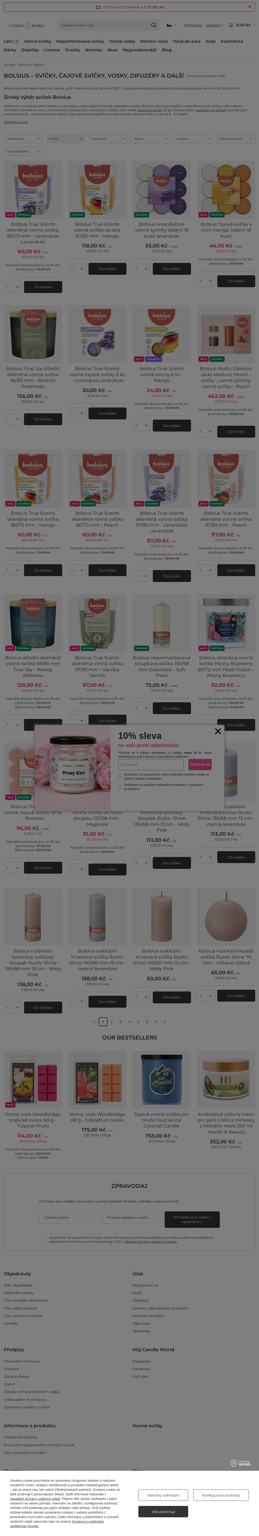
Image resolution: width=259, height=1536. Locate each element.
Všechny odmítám (163, 1495)
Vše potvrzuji (163, 1511)
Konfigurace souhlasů (221, 1495)
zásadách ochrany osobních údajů (35, 1499)
